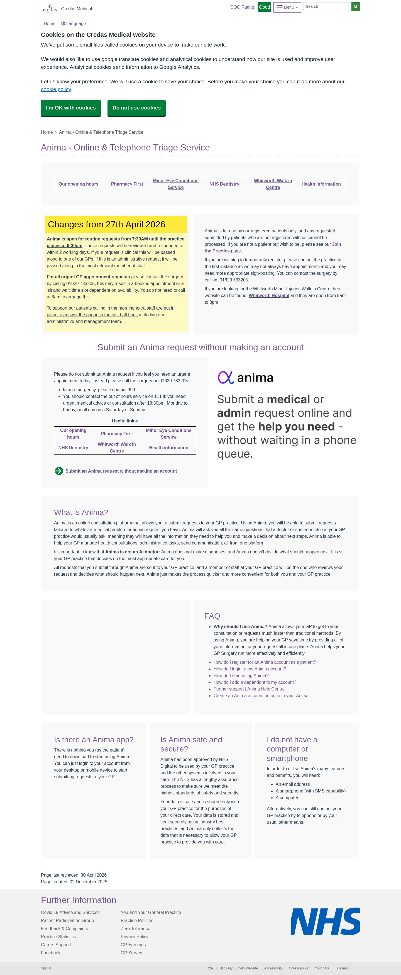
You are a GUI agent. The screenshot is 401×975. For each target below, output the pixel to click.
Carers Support (56, 944)
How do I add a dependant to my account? (255, 682)
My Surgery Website (243, 968)
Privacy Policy (134, 936)
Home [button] (50, 23)
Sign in (46, 968)
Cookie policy (299, 968)
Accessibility (273, 968)
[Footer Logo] (325, 921)
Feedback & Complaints (64, 928)
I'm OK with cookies (71, 107)
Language (73, 23)
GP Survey (131, 952)
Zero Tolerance (135, 928)
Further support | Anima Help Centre (249, 689)
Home (47, 132)
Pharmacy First (127, 184)
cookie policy (56, 89)
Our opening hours (79, 184)
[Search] (327, 6)
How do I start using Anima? (241, 675)
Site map (342, 968)
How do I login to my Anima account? (250, 669)
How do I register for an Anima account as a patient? (265, 662)
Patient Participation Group (67, 920)
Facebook (50, 952)
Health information (321, 184)
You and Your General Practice (151, 912)
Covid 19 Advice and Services (70, 912)
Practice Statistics (58, 936)
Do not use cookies (137, 107)
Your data (322, 968)
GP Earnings (133, 944)
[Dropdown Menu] (287, 7)
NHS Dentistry (224, 184)
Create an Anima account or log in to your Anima (261, 695)
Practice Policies (137, 920)
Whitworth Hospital (269, 295)
